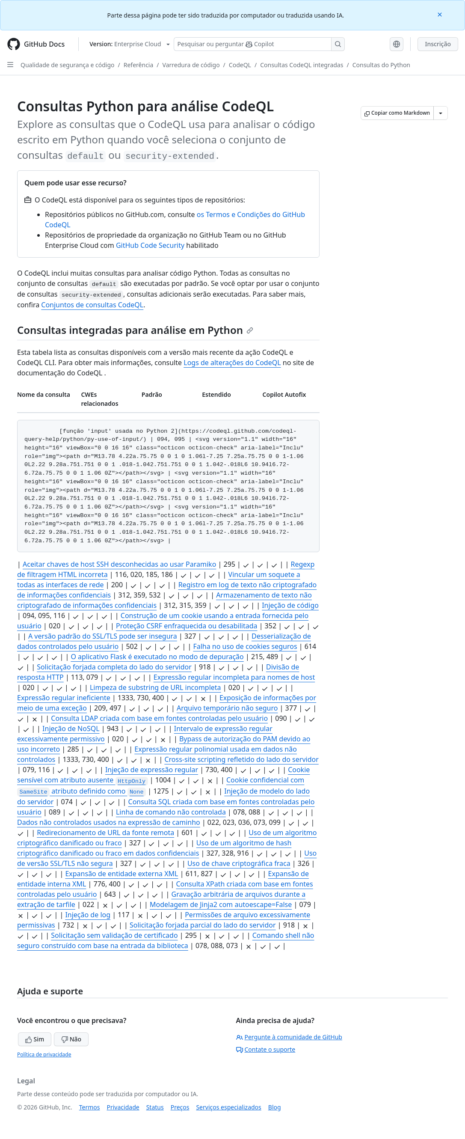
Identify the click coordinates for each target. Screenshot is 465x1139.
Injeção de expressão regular (151, 769)
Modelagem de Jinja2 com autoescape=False (221, 904)
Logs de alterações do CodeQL (232, 362)
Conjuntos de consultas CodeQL (92, 304)
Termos (89, 1107)
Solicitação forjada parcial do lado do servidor (203, 925)
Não (71, 1039)
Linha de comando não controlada (171, 812)
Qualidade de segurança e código (68, 65)
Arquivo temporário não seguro (227, 708)
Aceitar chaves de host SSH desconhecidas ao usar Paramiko (119, 564)
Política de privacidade (44, 1054)
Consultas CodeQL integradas (301, 65)
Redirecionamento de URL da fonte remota (105, 832)
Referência (139, 65)
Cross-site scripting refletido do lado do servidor (241, 759)
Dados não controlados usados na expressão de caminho (108, 822)
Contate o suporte (266, 1049)
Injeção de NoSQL (71, 728)
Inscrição (438, 44)
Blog (274, 1107)
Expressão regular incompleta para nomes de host (234, 677)
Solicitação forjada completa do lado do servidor (114, 667)
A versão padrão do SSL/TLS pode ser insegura (102, 636)
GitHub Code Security (150, 245)
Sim (34, 1039)
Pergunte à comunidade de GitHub (289, 1037)
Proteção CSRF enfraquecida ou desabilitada (187, 625)
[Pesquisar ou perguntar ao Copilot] (259, 44)
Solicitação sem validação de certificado (114, 935)
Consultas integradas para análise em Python (135, 330)
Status (155, 1107)
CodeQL (240, 65)
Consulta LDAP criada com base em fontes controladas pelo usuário (159, 718)
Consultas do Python (381, 65)
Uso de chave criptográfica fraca (238, 863)
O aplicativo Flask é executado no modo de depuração (157, 656)
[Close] (440, 14)
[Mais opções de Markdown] (440, 113)
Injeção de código (290, 605)
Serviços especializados (228, 1107)
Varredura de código (191, 65)
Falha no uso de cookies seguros (245, 646)
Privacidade (123, 1107)
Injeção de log (87, 914)
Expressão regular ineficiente (63, 697)
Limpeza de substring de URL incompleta (155, 687)
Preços (180, 1107)
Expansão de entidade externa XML (121, 873)
